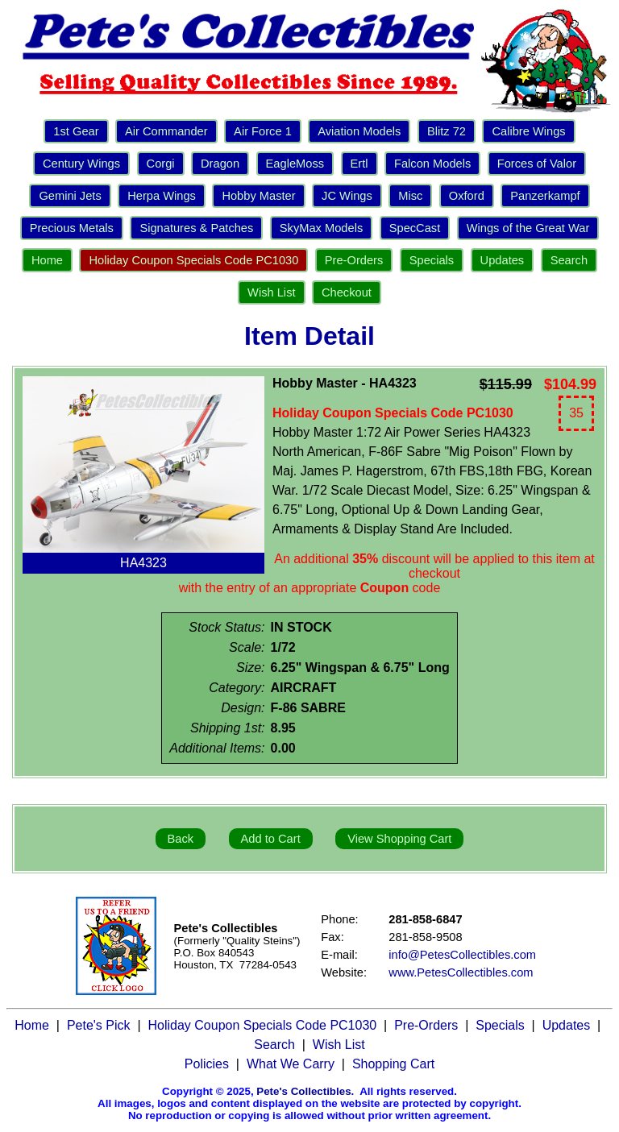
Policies (207, 1064)
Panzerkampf (545, 195)
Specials (431, 260)
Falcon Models (432, 163)
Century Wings (81, 163)
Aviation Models (359, 131)
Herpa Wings (161, 195)
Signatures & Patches (196, 228)
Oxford (466, 195)
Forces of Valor (536, 163)
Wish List (271, 292)
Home (47, 260)
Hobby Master (258, 195)
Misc (410, 195)
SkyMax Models (321, 228)
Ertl (359, 163)
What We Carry (290, 1064)
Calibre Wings (528, 131)
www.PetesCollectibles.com (460, 972)
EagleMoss (295, 163)
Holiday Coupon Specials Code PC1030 (193, 260)
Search (569, 260)
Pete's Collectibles (303, 1091)
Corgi (161, 163)
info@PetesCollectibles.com (462, 954)
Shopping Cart (393, 1064)
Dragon (220, 163)
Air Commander (166, 131)
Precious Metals (72, 228)
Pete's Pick (99, 1025)
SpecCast (415, 228)
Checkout (347, 292)
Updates (502, 260)
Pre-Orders (354, 260)
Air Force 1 (263, 131)
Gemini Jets (70, 195)
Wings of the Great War (528, 228)
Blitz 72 (446, 131)
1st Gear (75, 131)
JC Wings (347, 195)
